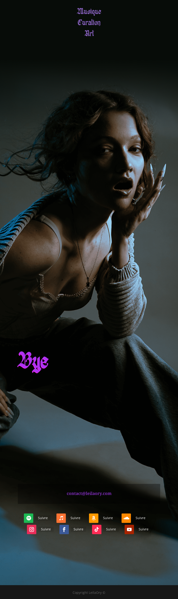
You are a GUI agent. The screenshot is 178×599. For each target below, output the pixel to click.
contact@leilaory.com (89, 494)
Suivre (43, 518)
